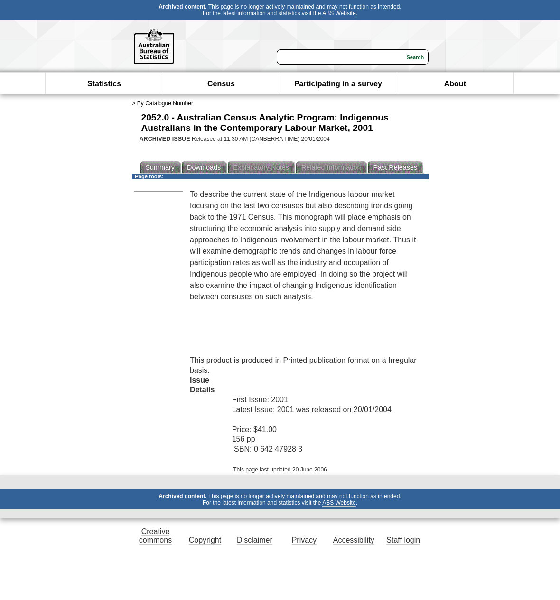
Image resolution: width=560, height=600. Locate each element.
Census (221, 84)
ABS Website (338, 13)
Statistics (104, 84)
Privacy (304, 540)
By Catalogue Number (165, 103)
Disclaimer (254, 540)
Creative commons (155, 535)
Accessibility (353, 540)
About (455, 84)
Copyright (205, 540)
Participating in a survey (338, 84)
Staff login (403, 540)
